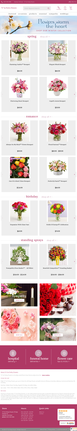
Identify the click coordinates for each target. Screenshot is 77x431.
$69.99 (19, 231)
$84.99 (19, 71)
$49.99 (19, 107)
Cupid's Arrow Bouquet (57, 101)
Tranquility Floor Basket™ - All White (19, 268)
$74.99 (57, 231)
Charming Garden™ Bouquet (19, 64)
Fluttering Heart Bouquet (20, 101)
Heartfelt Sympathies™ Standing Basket (57, 268)
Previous (2, 57)
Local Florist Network (62, 429)
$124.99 (20, 188)
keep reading (46, 375)
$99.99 (19, 151)
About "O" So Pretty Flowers (9, 372)
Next (74, 57)
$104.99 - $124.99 (19, 275)
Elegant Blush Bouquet (57, 64)
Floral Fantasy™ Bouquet (57, 144)
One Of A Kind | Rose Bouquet (19, 181)
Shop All (44, 37)
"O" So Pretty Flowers (9, 8)
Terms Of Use (43, 429)
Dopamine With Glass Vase (19, 224)
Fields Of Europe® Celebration (57, 224)
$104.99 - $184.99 (57, 275)
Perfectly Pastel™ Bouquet (57, 181)
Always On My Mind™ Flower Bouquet (19, 144)
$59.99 (57, 107)
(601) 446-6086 (7, 2)
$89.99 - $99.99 (57, 151)
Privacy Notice (51, 429)
